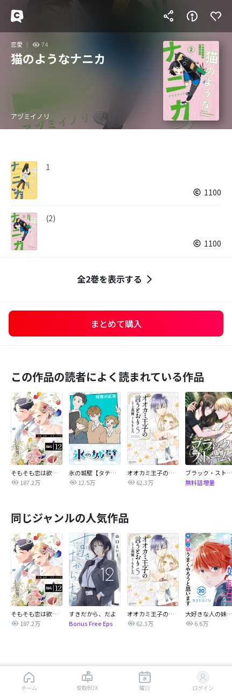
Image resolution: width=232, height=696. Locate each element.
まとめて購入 (116, 323)
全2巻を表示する (116, 279)
